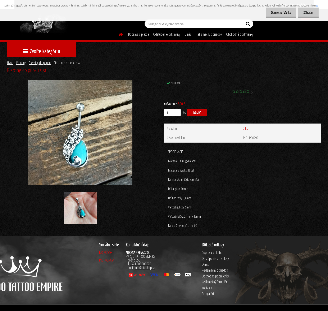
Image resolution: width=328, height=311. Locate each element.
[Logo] (43, 24)
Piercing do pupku (40, 62)
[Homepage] (118, 34)
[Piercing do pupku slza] (80, 81)
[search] (248, 25)
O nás (188, 34)
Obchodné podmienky (239, 34)
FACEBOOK (105, 252)
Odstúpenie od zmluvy (166, 34)
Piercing (21, 62)
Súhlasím (308, 12)
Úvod (10, 62)
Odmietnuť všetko (281, 12)
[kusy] (172, 112)
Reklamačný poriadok (209, 34)
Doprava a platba (138, 34)
